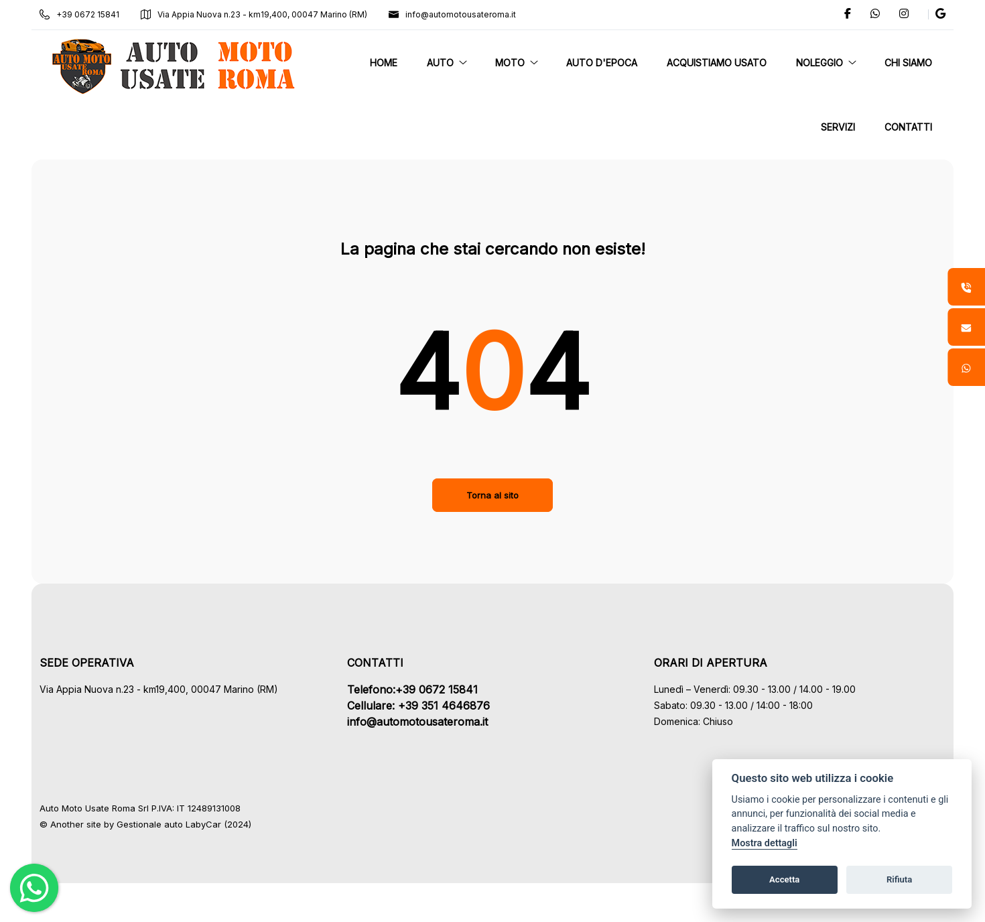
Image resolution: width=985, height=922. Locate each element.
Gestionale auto (158, 824)
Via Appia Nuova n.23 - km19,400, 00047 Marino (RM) (262, 14)
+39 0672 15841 (88, 14)
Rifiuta (899, 879)
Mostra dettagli (764, 843)
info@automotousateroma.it (461, 14)
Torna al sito (492, 495)
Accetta (784, 879)
